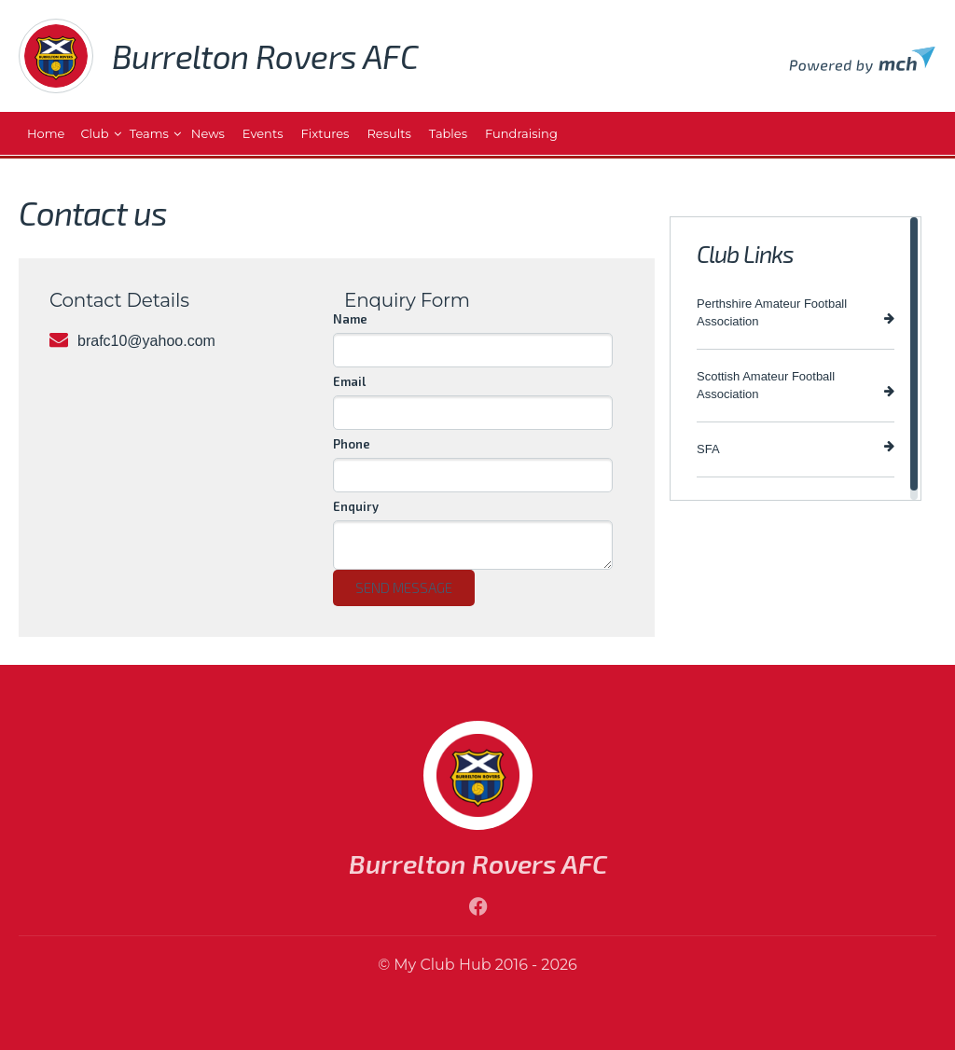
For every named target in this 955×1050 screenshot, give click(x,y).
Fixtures (325, 133)
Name (350, 318)
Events (263, 133)
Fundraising (521, 133)
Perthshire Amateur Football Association (795, 312)
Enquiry (356, 506)
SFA (795, 448)
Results (388, 133)
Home (45, 133)
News (208, 133)
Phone (351, 443)
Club (94, 133)
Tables (448, 133)
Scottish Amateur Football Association (795, 385)
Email (349, 381)
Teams (149, 133)
